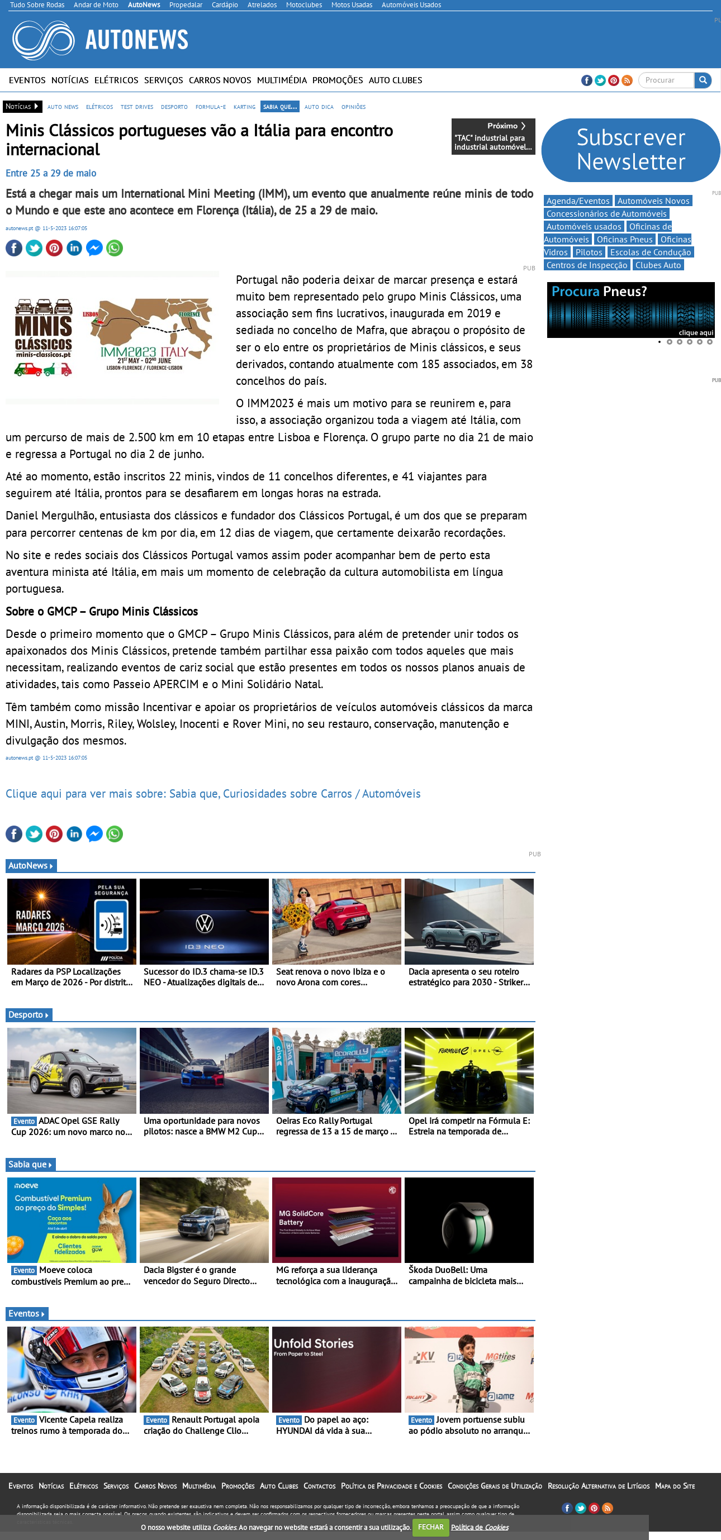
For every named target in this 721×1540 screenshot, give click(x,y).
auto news (63, 106)
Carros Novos (220, 79)
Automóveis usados (584, 226)
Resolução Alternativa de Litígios (598, 1486)
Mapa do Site (675, 1486)
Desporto (29, 1014)
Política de (479, 1527)
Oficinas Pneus (625, 239)
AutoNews (31, 865)
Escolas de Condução (650, 252)
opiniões (353, 106)
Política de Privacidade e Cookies (391, 1486)
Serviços (163, 79)
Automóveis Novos (654, 200)
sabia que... (280, 106)
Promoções (337, 79)
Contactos (319, 1486)
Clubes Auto (658, 264)
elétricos (99, 106)
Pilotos (589, 252)
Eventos (27, 79)
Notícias (70, 79)
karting (244, 106)
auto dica (319, 106)
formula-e (211, 106)
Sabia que (30, 1164)
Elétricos (116, 79)
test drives (137, 106)
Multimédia (282, 79)
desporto (174, 106)
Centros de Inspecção (587, 264)
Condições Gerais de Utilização (495, 1486)
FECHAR (431, 1527)
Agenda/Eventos (578, 200)
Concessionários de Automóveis (607, 213)
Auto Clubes (396, 79)
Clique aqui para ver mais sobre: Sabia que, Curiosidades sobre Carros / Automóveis (213, 793)
